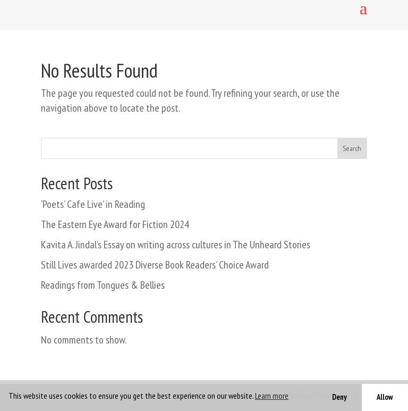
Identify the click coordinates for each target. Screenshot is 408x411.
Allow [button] (385, 397)
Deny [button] (339, 397)
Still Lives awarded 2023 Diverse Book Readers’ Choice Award (155, 265)
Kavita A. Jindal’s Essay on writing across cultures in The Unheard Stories (175, 244)
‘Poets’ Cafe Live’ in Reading (93, 204)
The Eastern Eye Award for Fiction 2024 (115, 224)
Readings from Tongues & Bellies (103, 285)
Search (352, 148)
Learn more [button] (271, 395)
